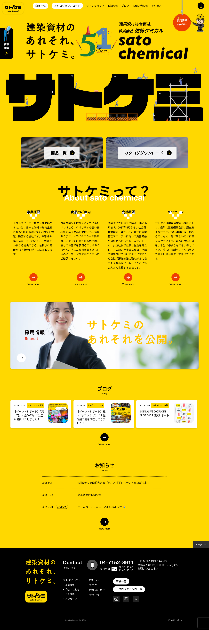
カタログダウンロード (67, 6)
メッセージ (71, 598)
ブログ (125, 6)
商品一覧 (40, 6)
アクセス (156, 6)
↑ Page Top (201, 545)
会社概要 (69, 594)
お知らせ (113, 6)
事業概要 (69, 584)
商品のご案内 (72, 589)
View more (33, 284)
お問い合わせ (140, 6)
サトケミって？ (95, 6)
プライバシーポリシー (175, 620)
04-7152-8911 (117, 562)
